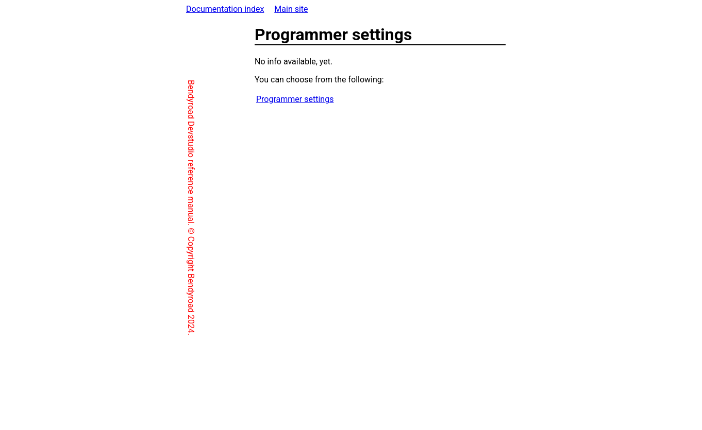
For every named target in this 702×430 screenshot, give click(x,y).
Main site (291, 9)
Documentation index (225, 9)
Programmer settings (251, 99)
